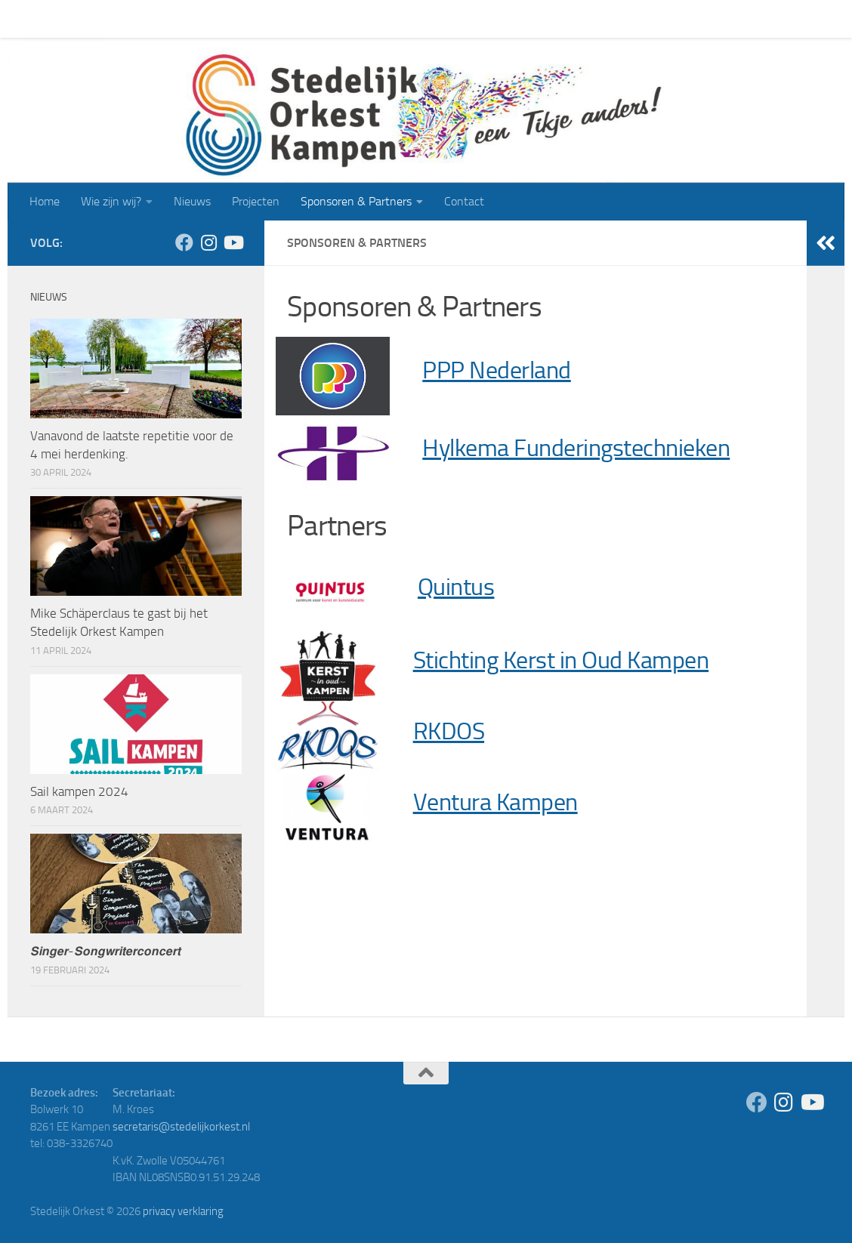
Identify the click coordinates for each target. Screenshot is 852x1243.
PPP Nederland (496, 370)
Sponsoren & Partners (344, 18)
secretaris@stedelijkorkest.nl (181, 1127)
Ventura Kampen (495, 802)
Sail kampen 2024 (79, 791)
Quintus (456, 587)
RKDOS (449, 731)
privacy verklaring (183, 1211)
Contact (453, 18)
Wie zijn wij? (99, 18)
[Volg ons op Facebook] (184, 242)
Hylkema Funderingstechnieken (576, 448)
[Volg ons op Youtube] (233, 242)
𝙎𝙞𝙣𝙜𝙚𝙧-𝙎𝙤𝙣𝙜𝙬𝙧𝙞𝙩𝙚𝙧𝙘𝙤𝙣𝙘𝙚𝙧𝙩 (105, 950)
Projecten (244, 18)
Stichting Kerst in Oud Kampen (561, 660)
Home (33, 18)
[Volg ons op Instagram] (208, 242)
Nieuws (180, 18)
